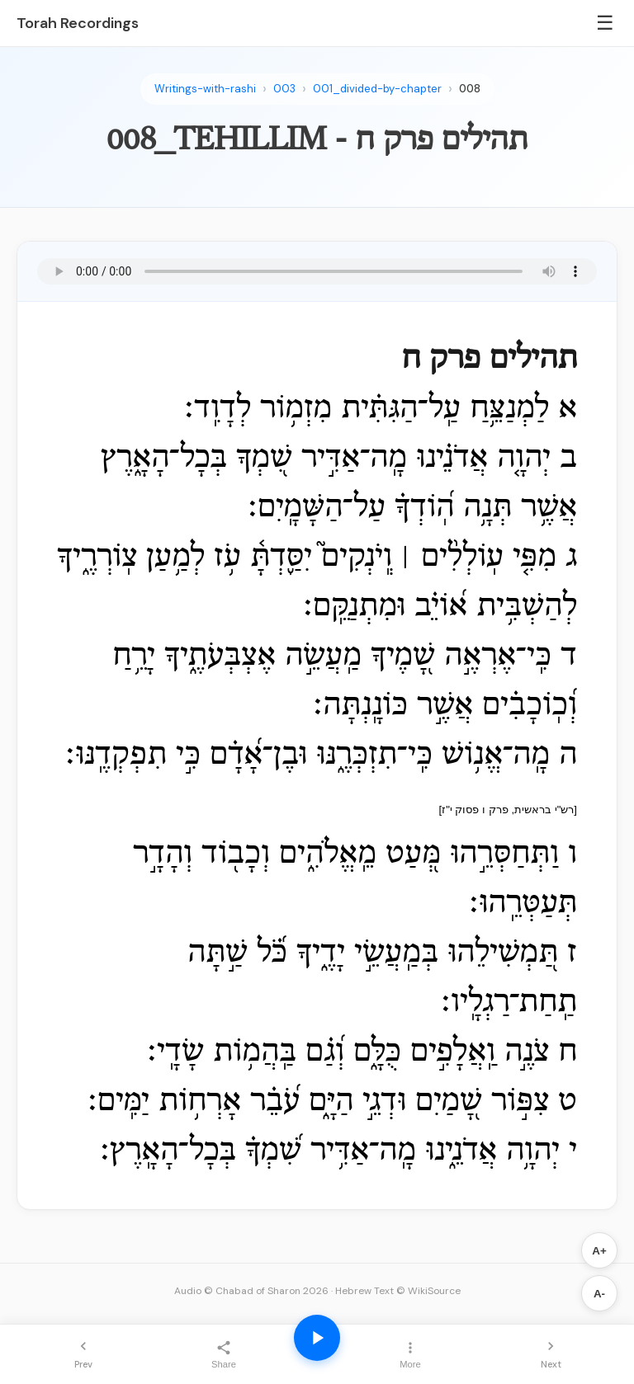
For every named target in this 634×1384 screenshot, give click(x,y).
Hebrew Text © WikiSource (398, 1290)
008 (469, 89)
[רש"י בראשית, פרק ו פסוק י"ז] (508, 809)
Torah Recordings (78, 23)
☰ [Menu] (605, 23)
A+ (599, 1251)
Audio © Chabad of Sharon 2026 (251, 1290)
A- (599, 1293)
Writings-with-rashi (205, 89)
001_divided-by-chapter (377, 89)
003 (284, 89)
